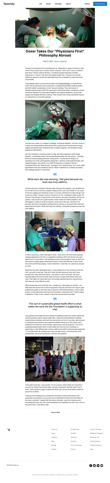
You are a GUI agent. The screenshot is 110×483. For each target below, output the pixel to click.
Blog (52, 441)
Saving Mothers (64, 83)
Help (91, 449)
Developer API (94, 437)
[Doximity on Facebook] (90, 466)
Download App (100, 4)
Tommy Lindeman (60, 61)
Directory (74, 441)
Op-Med (73, 433)
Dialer (48, 4)
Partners (58, 4)
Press (53, 433)
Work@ (53, 445)
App (40, 4)
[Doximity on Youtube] (101, 466)
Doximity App (75, 429)
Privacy (73, 449)
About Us (54, 429)
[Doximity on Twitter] (94, 466)
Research (74, 437)
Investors (54, 437)
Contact (53, 449)
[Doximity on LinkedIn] (97, 466)
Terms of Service (76, 445)
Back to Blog (55, 412)
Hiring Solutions (95, 441)
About (68, 4)
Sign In (87, 4)
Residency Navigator (96, 433)
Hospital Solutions (96, 445)
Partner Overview (95, 429)
